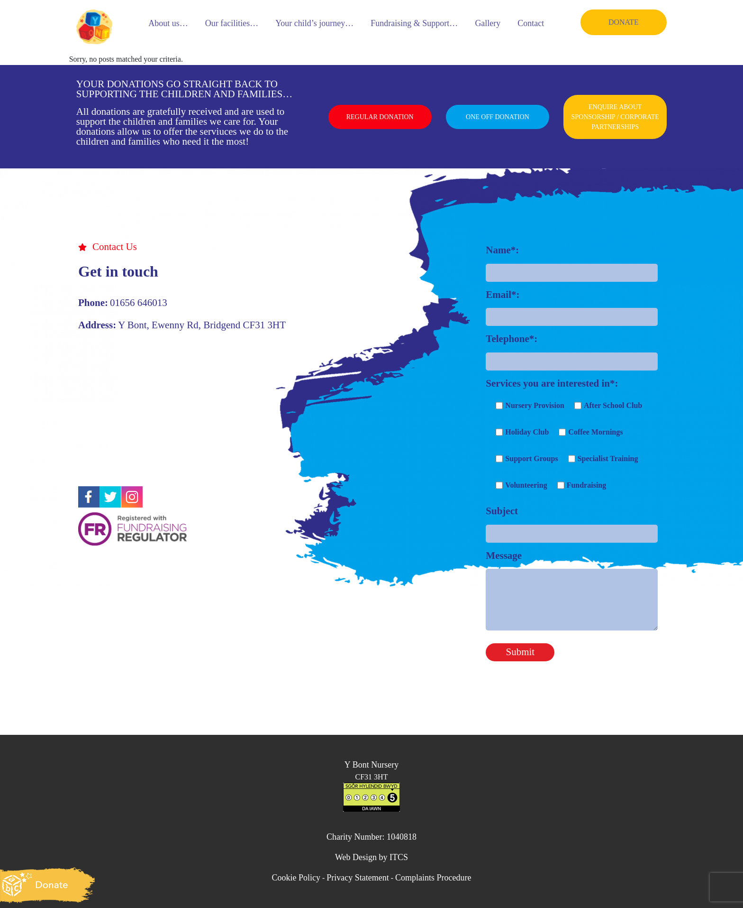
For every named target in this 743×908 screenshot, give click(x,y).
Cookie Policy (296, 877)
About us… (168, 23)
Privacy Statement (357, 877)
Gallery (487, 23)
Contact (530, 23)
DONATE (623, 22)
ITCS (399, 857)
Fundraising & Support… (414, 23)
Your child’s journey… (314, 23)
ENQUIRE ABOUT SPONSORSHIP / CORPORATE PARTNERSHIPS (615, 116)
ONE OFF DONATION (497, 116)
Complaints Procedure (433, 877)
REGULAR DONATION (380, 116)
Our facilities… (231, 23)
